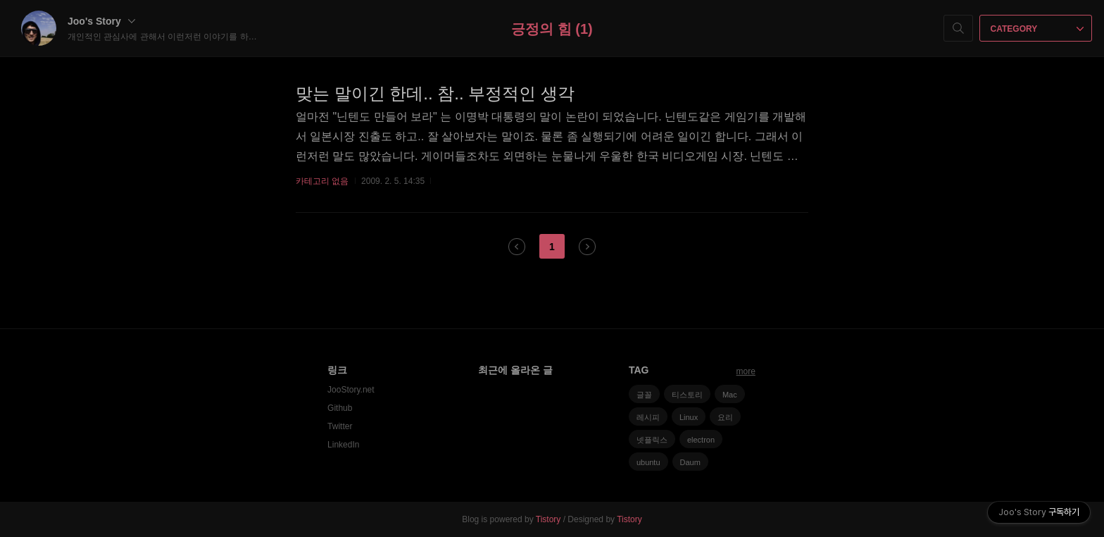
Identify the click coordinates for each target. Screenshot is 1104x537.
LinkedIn (343, 445)
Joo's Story (101, 21)
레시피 (648, 417)
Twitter (339, 426)
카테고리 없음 (322, 181)
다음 (587, 246)
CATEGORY (1037, 29)
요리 (725, 417)
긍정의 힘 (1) (552, 29)
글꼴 (644, 394)
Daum (690, 462)
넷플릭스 (651, 440)
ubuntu (648, 462)
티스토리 (687, 394)
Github (339, 408)
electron (701, 440)
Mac (729, 394)
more (745, 371)
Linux (688, 417)
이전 (516, 246)
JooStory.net (350, 390)
